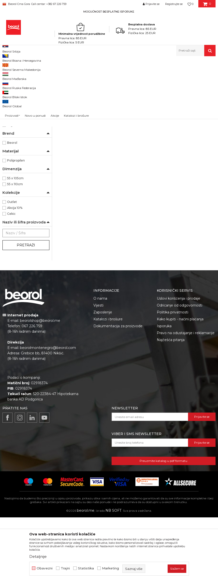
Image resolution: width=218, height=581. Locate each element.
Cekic (11, 277)
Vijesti (98, 369)
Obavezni (45, 568)
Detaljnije (38, 556)
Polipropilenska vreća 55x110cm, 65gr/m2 (136, 158)
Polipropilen (16, 224)
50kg (11, 171)
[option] (109, 11)
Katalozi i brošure (108, 383)
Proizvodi (40, 67)
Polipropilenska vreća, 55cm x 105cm (81, 158)
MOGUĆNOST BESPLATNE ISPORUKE (108, 11)
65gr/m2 (13, 188)
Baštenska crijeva (18, 92)
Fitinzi (10, 98)
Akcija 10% (14, 271)
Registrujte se (174, 4)
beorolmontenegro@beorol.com (48, 411)
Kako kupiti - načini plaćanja (180, 383)
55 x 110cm (15, 248)
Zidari (11, 153)
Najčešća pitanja (171, 403)
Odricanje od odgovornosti (179, 369)
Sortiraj (155, 75)
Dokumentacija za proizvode (118, 389)
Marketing (110, 568)
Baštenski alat (14, 87)
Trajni (65, 568)
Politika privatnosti (172, 376)
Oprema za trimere (19, 110)
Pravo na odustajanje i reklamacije (186, 396)
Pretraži (26, 309)
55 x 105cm (15, 242)
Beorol (12, 206)
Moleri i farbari (17, 147)
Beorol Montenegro (16, 67)
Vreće (9, 116)
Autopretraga (132, 75)
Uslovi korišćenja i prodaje (178, 362)
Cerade (10, 104)
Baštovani (14, 135)
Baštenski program (64, 67)
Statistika (86, 568)
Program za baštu (94, 67)
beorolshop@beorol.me (40, 384)
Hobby (11, 141)
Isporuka (164, 389)
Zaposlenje (102, 376)
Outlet (12, 265)
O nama (100, 362)
